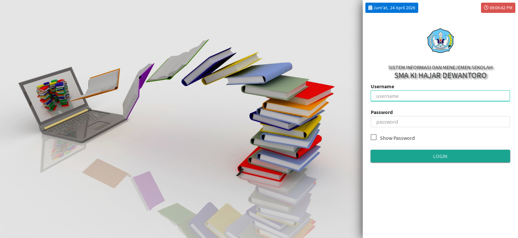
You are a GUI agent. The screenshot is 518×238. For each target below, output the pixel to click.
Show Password (394, 137)
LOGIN (440, 156)
